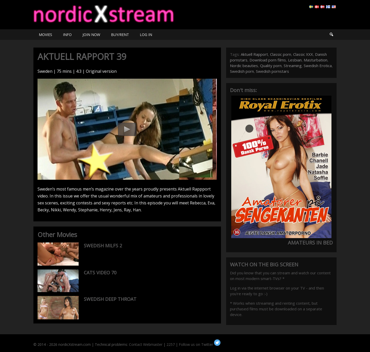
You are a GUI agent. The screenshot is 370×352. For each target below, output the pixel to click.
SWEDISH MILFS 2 (103, 245)
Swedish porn (242, 71)
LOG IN (146, 34)
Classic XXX (303, 54)
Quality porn (271, 65)
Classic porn (280, 54)
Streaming (293, 65)
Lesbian (295, 59)
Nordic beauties (244, 65)
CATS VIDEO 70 (100, 272)
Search (331, 34)
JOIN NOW (91, 34)
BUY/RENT (120, 34)
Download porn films (267, 59)
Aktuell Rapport (254, 54)
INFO (67, 34)
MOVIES (45, 34)
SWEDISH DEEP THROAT (110, 299)
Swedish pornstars (272, 71)
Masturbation (315, 59)
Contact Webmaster (145, 344)
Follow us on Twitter (199, 344)
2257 (170, 344)
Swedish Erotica (318, 65)
